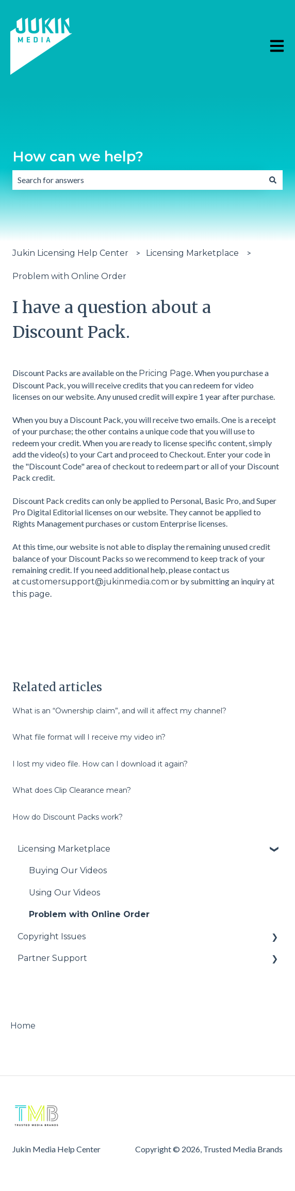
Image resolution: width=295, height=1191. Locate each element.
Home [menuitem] (23, 1026)
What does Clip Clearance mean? (71, 790)
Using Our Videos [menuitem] (64, 893)
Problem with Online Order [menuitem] (89, 914)
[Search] (273, 180)
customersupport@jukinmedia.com (95, 581)
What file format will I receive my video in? (89, 737)
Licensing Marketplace (192, 253)
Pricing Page (165, 373)
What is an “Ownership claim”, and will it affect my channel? (119, 710)
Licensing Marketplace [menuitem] (64, 849)
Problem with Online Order (69, 276)
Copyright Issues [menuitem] (52, 936)
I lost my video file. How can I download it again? (100, 764)
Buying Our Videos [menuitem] (68, 870)
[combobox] (137, 180)
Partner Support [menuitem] (52, 958)
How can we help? (77, 156)
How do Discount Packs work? (67, 817)
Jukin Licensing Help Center (70, 253)
